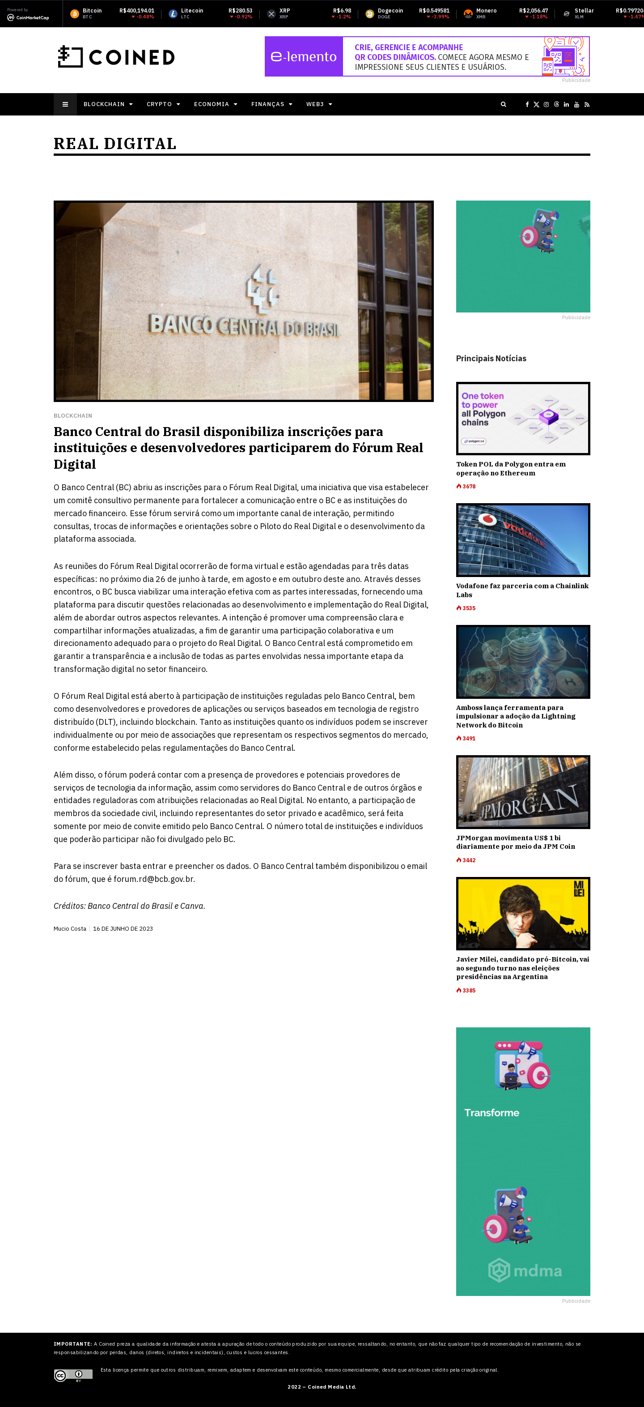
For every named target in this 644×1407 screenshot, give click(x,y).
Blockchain (104, 104)
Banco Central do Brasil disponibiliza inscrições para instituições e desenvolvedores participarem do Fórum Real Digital (239, 447)
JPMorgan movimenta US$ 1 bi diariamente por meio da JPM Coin (515, 842)
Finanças (267, 104)
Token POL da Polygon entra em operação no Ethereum (511, 468)
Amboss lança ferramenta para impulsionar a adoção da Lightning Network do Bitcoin (516, 716)
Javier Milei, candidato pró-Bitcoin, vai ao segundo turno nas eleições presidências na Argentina (522, 968)
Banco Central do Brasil (130, 906)
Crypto (159, 104)
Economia (211, 104)
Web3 (315, 104)
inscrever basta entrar (125, 866)
